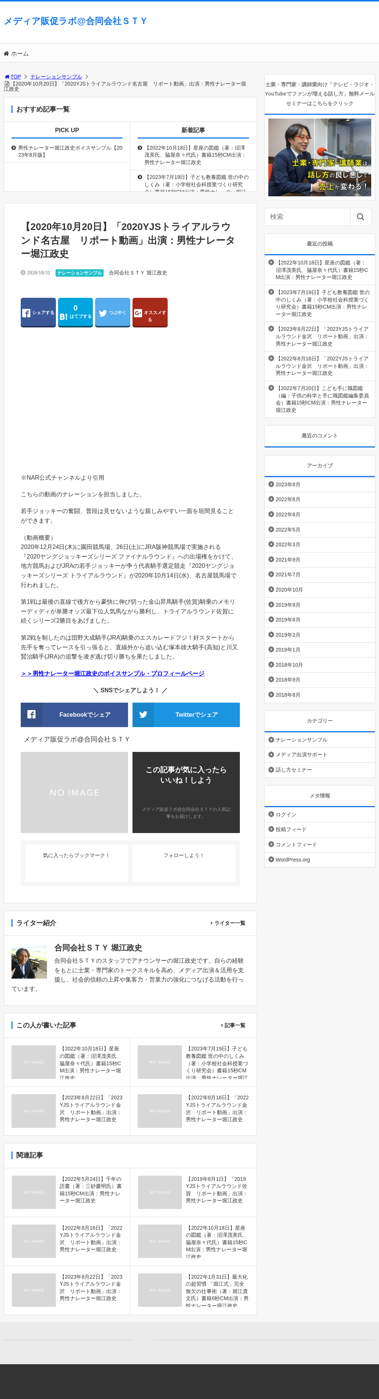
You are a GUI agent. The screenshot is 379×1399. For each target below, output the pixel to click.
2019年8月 (288, 620)
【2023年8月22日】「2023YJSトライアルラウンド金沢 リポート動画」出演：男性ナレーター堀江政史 (322, 336)
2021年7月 (288, 574)
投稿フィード (291, 829)
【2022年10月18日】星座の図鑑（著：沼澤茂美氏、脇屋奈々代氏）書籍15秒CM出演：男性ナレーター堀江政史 (195, 155)
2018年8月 (288, 695)
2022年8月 (288, 499)
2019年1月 (288, 650)
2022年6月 (288, 514)
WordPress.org (293, 860)
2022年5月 (288, 530)
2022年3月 (288, 544)
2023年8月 (288, 484)
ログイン (286, 814)
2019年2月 (288, 635)
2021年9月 (288, 560)
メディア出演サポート (302, 754)
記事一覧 (235, 1025)
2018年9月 (288, 680)
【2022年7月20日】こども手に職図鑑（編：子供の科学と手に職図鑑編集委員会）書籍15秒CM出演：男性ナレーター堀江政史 (322, 399)
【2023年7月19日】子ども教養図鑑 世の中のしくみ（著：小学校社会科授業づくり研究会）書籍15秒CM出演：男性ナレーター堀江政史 (196, 188)
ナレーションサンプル (56, 77)
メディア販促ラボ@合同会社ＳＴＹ (76, 21)
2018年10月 (289, 665)
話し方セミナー (294, 770)
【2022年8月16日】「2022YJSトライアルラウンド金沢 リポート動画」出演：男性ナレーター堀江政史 (322, 366)
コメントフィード (296, 844)
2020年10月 (289, 590)
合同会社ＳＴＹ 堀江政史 (138, 273)
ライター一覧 (229, 923)
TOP (12, 77)
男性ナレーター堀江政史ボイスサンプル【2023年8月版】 (70, 151)
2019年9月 (288, 605)
